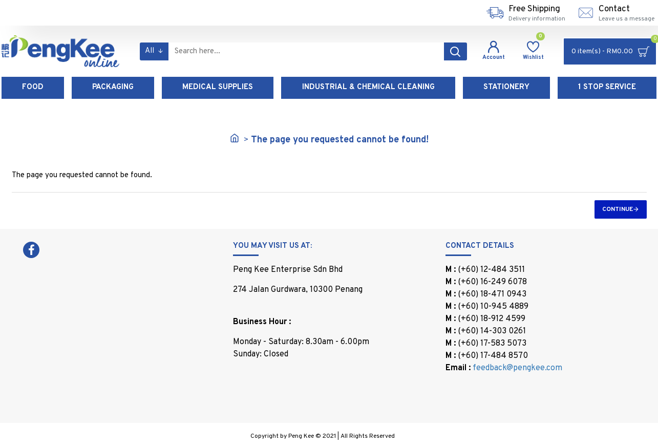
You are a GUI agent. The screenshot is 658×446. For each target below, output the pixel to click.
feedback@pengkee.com (517, 368)
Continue (617, 209)
